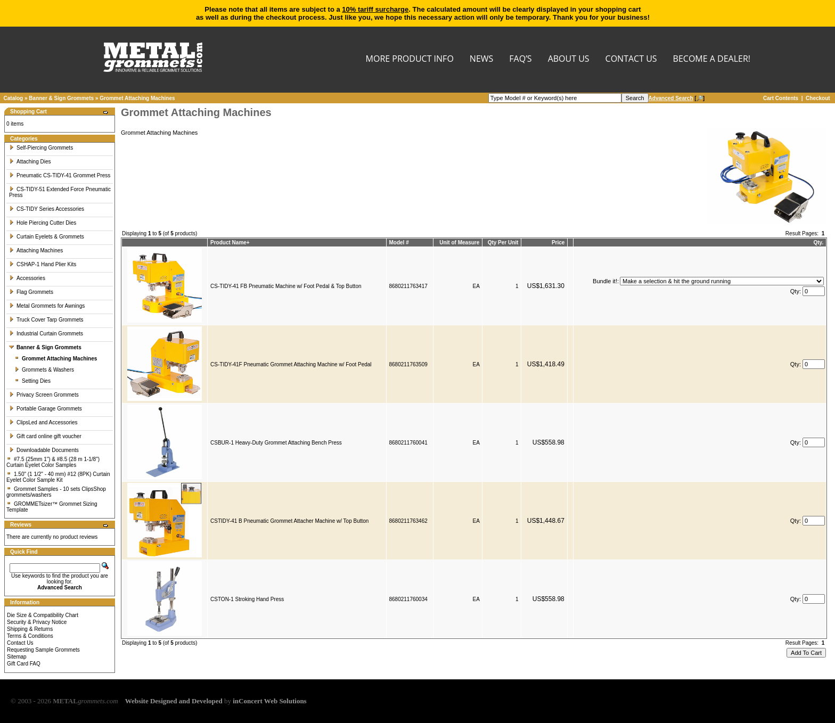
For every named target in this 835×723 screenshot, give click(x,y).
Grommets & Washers (44, 370)
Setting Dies (32, 381)
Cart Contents (780, 98)
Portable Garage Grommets (45, 409)
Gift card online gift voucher (45, 436)
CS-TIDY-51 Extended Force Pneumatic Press (60, 192)
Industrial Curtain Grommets (46, 333)
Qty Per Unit (503, 242)
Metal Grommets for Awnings (47, 306)
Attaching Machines (36, 250)
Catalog (13, 98)
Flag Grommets (31, 292)
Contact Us (20, 643)
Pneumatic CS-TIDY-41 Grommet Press (59, 175)
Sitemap (17, 657)
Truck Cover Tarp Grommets (46, 320)
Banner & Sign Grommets (61, 98)
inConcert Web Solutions (269, 701)
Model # (399, 242)
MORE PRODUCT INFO (410, 59)
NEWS (481, 59)
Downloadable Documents (44, 450)
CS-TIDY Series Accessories (46, 209)
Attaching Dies (30, 162)
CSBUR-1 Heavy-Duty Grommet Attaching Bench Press (276, 443)
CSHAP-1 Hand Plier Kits (42, 264)
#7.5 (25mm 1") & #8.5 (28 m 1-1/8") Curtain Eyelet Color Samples (53, 462)
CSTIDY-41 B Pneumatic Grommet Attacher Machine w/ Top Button (289, 521)
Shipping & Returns (30, 629)
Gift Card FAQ (23, 664)
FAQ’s (520, 59)
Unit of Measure (459, 242)
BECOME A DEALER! (711, 59)
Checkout (818, 98)
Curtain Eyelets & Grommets (46, 237)
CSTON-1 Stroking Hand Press (247, 599)
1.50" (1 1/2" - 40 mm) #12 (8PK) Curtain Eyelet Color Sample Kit (58, 477)
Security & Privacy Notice (37, 622)
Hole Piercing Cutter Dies (42, 223)
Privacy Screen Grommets (44, 395)
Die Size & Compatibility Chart (42, 615)
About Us (569, 59)
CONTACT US (631, 59)
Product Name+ (230, 242)
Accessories (27, 278)
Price (558, 242)
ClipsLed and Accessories (43, 422)
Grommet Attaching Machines (137, 98)
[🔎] (677, 98)
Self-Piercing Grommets (41, 148)
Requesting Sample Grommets (43, 650)
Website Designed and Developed (174, 701)
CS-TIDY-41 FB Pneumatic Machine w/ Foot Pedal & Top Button (285, 286)
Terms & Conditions (30, 636)
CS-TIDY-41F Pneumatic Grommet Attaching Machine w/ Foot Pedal (291, 364)
